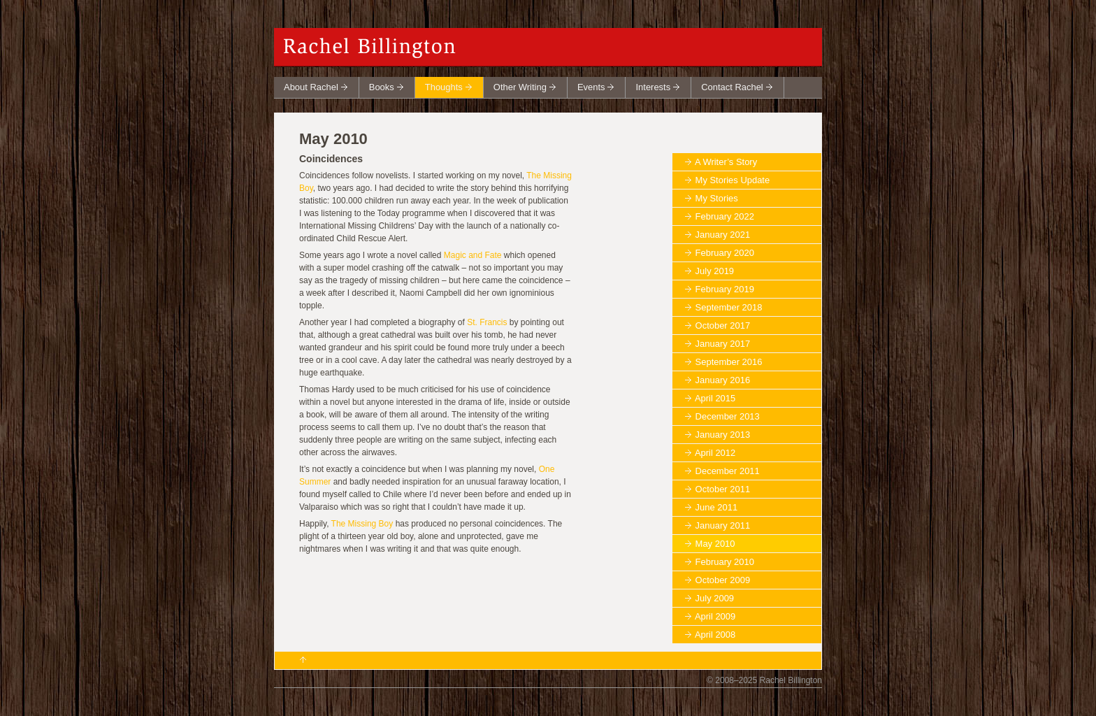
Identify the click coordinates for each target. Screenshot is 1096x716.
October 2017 (723, 325)
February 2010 (724, 562)
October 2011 (723, 489)
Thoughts (444, 87)
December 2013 (727, 416)
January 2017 (723, 343)
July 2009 (714, 598)
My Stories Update (732, 180)
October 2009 (723, 580)
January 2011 (723, 525)
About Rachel (311, 87)
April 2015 (715, 398)
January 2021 (723, 234)
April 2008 (715, 634)
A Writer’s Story (726, 162)
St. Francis (487, 322)
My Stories (716, 198)
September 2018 (729, 307)
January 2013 (723, 434)
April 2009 (715, 616)
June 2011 (716, 507)
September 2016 (729, 362)
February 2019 (724, 289)
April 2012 (715, 453)
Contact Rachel (732, 87)
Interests (652, 87)
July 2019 (714, 271)
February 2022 (724, 216)
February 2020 (724, 253)
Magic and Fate (473, 255)
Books (381, 87)
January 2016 (723, 380)
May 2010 (715, 543)
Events (591, 87)
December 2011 (727, 471)
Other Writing (520, 87)
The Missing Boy (362, 524)
